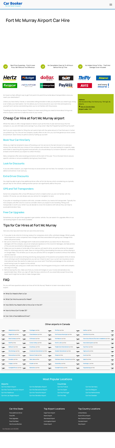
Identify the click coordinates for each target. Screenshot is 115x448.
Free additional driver (15, 413)
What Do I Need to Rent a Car (16, 294)
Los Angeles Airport (50, 421)
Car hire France (63, 387)
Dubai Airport (48, 424)
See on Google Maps (87, 107)
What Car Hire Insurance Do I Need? (19, 299)
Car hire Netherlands (93, 393)
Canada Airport (82, 421)
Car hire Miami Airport (8, 387)
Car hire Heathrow (7, 393)
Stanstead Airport (49, 418)
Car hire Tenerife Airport (37, 393)
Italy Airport (81, 424)
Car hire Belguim (91, 390)
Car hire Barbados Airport (38, 387)
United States (82, 413)
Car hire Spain (62, 390)
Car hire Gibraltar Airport (37, 395)
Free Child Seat (14, 421)
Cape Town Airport (49, 413)
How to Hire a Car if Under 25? (16, 310)
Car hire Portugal (63, 393)
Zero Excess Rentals (15, 424)
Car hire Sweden (91, 395)
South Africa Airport (84, 416)
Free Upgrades (13, 418)
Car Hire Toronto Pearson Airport (12, 390)
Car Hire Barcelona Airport (38, 390)
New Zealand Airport (84, 418)
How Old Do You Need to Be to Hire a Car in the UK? (24, 305)
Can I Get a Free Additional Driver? (18, 316)
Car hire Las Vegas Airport (10, 395)
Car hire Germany (91, 387)
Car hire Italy (62, 395)
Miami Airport (48, 416)
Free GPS (12, 416)
